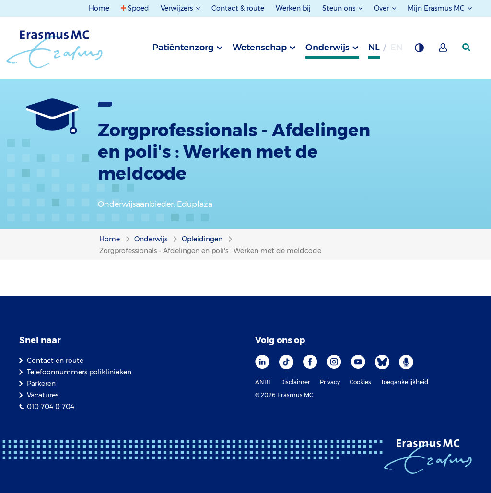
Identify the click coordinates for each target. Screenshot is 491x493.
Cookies (360, 381)
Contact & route (237, 8)
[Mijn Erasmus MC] (443, 50)
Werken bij (293, 8)
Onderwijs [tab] (327, 47)
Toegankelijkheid (404, 381)
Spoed (138, 8)
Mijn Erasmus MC (437, 8)
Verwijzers (178, 8)
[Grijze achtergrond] (419, 50)
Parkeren (41, 383)
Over (382, 8)
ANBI (262, 381)
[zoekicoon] (467, 47)
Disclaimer (295, 381)
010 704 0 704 (50, 406)
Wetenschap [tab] (260, 47)
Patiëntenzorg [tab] (183, 47)
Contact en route (55, 360)
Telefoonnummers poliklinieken (79, 372)
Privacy (330, 381)
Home (99, 8)
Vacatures (42, 395)
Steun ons (339, 8)
